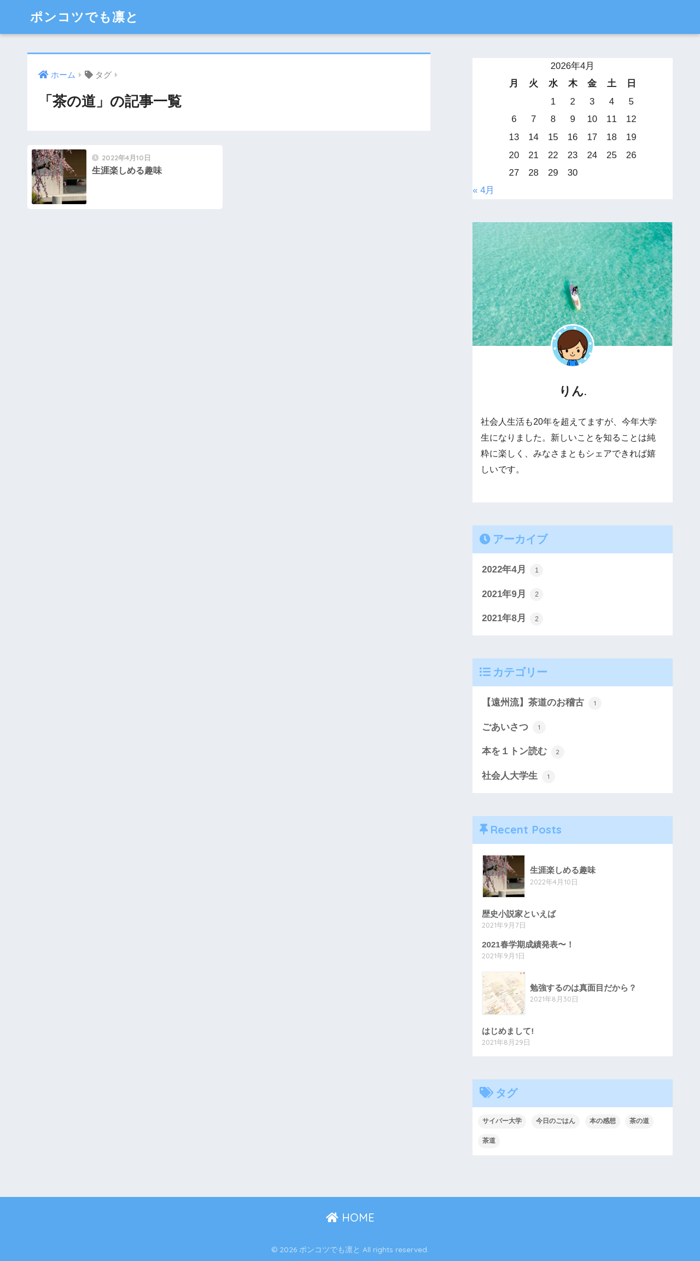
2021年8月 (512, 619)
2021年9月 (512, 594)
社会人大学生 (518, 776)
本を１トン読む (523, 752)
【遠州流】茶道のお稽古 (542, 703)
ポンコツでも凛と (84, 17)
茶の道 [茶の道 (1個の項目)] (639, 1121)
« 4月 (483, 190)
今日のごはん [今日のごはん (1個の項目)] (555, 1121)
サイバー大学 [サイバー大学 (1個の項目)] (502, 1121)
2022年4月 (512, 570)
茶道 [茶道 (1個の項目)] (488, 1140)
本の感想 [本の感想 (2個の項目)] (603, 1121)
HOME (350, 1217)
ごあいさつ (514, 727)
